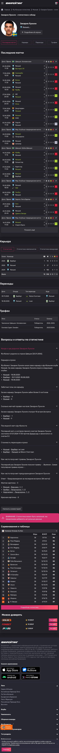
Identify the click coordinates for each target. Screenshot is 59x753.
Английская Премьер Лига (10, 692)
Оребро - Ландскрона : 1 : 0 (14, 490)
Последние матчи (9, 42)
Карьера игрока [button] (8, 360)
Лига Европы (25, 199)
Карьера (25, 42)
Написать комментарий (12, 509)
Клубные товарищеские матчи (30, 130)
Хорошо (6, 749)
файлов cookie (14, 745)
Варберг (6, 377)
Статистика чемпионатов (26, 249)
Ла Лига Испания (7, 694)
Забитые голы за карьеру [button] (12, 387)
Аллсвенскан (26, 62)
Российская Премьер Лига (10, 702)
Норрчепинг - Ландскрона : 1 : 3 (16, 492)
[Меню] (2, 3)
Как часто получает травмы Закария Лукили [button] (21, 459)
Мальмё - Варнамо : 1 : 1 (12, 487)
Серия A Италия (6, 689)
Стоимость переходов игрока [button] (14, 442)
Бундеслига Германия (9, 697)
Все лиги (4, 704)
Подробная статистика (29, 607)
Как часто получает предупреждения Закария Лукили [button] (25, 473)
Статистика (7, 249)
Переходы (39, 42)
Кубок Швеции (27, 148)
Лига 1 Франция (6, 699)
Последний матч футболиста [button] (14, 425)
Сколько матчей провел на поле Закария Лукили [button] (23, 406)
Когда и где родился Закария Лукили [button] (17, 348)
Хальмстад (34, 434)
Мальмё (6, 375)
